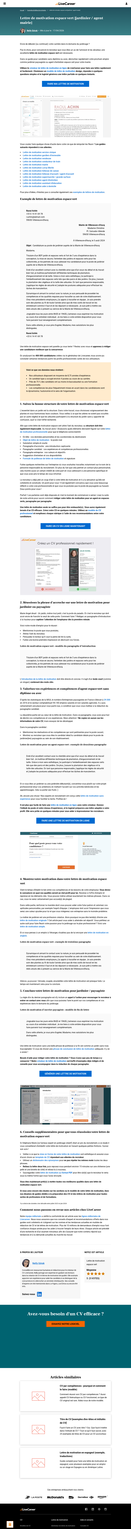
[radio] (103, 1273)
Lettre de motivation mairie (35, 164)
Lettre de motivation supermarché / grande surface (47, 177)
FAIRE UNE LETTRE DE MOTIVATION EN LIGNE (66, 820)
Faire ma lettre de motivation (65, 83)
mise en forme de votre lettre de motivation (60, 1154)
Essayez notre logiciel (65, 1324)
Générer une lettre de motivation (65, 1073)
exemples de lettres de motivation (89, 192)
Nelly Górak (32, 30)
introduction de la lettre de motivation (39, 679)
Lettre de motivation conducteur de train (41, 161)
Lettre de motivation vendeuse (37, 158)
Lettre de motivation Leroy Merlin (38, 168)
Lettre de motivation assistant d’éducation (42, 183)
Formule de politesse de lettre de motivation (43, 458)
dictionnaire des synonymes (46, 1160)
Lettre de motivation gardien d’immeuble (42, 155)
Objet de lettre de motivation (36, 440)
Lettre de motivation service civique (39, 152)
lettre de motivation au (56, 1172)
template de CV (42, 1157)
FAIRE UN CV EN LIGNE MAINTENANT (65, 526)
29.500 (107, 700)
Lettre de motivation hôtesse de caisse (41, 171)
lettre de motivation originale (33, 920)
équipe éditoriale (33, 1216)
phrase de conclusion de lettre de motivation (73, 1049)
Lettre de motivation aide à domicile (39, 186)
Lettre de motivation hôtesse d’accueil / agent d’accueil (48, 174)
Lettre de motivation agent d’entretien (40, 180)
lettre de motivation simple (32, 926)
